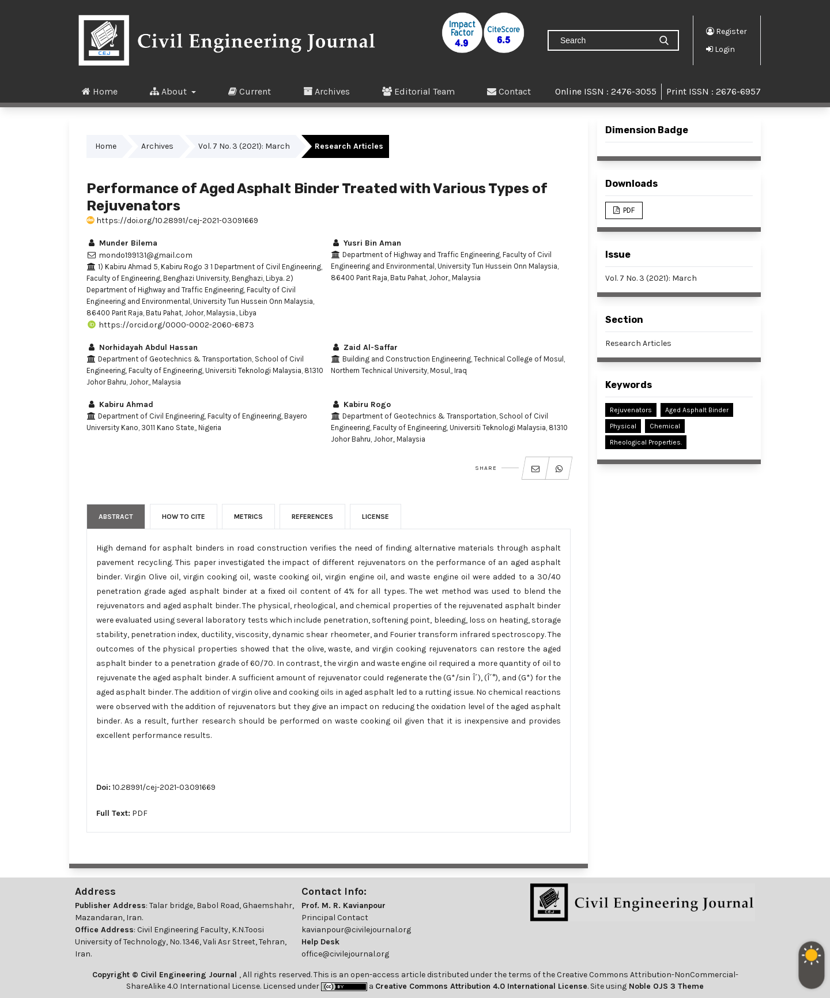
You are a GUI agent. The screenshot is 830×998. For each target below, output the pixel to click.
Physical (623, 426)
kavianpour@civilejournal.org (356, 930)
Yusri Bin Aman (366, 243)
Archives (326, 91)
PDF (140, 813)
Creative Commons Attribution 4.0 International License (481, 986)
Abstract (116, 517)
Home (100, 91)
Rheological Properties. (646, 442)
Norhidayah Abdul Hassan (142, 347)
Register (726, 31)
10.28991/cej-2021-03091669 (164, 787)
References (312, 517)
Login (720, 49)
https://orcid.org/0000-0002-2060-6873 (170, 325)
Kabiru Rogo (361, 404)
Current (249, 91)
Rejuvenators (631, 410)
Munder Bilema (121, 243)
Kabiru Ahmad (119, 404)
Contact (509, 91)
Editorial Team (418, 91)
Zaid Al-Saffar (364, 347)
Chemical (665, 426)
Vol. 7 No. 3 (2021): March (244, 146)
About (169, 91)
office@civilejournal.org (345, 954)
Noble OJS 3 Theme (665, 986)
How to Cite (183, 517)
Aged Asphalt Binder (697, 410)
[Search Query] (604, 40)
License (375, 517)
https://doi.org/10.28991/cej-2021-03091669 (172, 220)
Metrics (248, 517)
